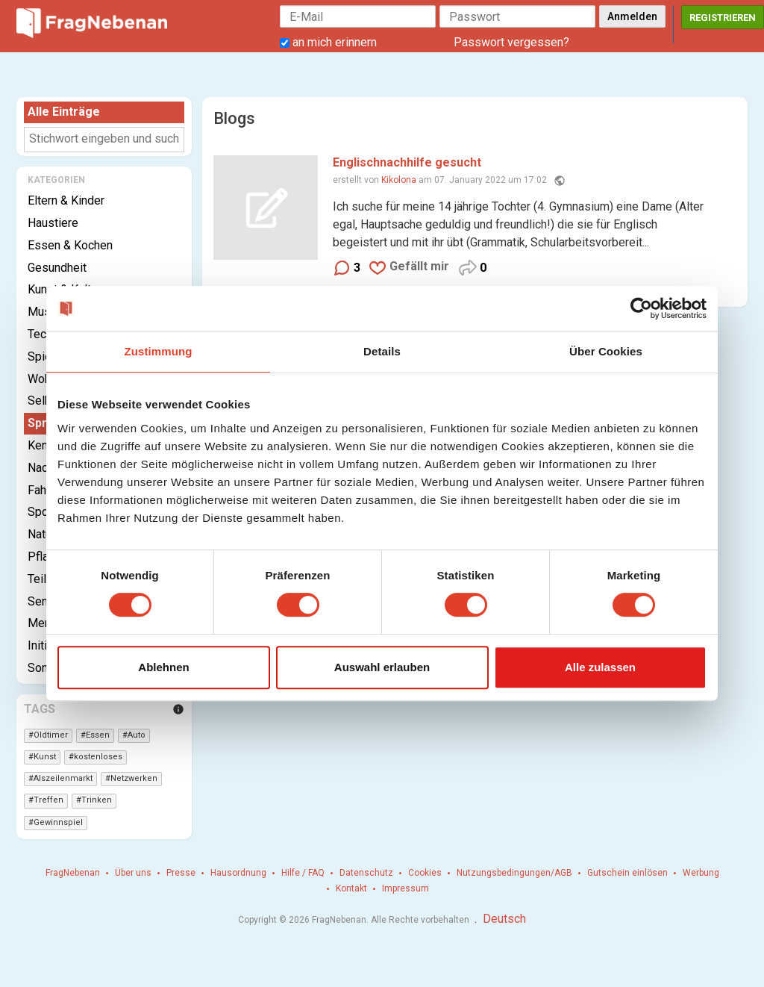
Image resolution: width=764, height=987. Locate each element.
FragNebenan (73, 873)
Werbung (701, 873)
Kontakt (351, 888)
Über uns (133, 873)
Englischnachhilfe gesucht (407, 162)
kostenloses (98, 757)
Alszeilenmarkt (63, 778)
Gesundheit (57, 268)
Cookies (425, 873)
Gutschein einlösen (627, 873)
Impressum (405, 888)
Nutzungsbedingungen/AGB (514, 873)
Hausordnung (238, 873)
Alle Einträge (64, 112)
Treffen (48, 800)
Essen (98, 735)
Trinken (96, 800)
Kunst (45, 757)
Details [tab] (382, 351)
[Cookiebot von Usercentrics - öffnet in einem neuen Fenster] (641, 308)
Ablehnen (163, 667)
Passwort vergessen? (511, 42)
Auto (136, 735)
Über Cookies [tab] (605, 351)
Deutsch (504, 919)
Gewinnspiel (58, 822)
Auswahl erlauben (382, 667)
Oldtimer (51, 735)
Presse (180, 873)
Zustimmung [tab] (158, 351)
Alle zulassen (600, 667)
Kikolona (398, 180)
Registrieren (722, 17)
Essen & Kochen (70, 245)
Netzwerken (133, 778)
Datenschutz (366, 873)
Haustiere (53, 223)
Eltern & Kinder (66, 200)
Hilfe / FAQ (303, 873)
